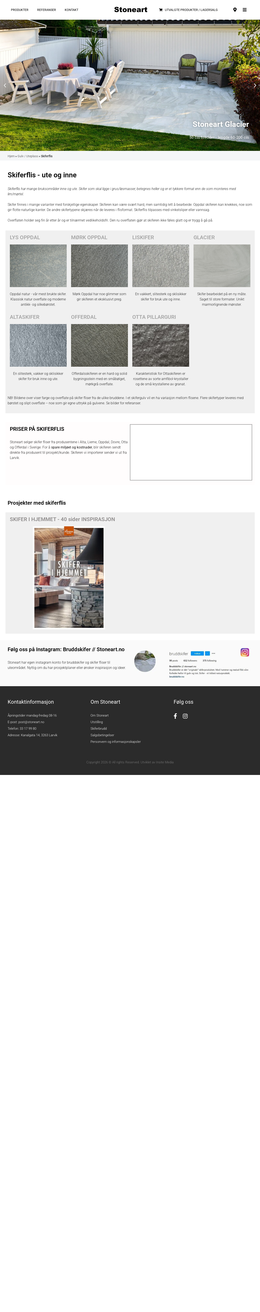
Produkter (19, 10)
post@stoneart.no (31, 722)
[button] (5, 85)
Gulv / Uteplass (27, 156)
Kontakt (71, 10)
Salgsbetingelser (102, 735)
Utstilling (97, 722)
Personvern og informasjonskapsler (116, 742)
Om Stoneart (100, 715)
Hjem (11, 156)
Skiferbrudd (99, 729)
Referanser (46, 10)
